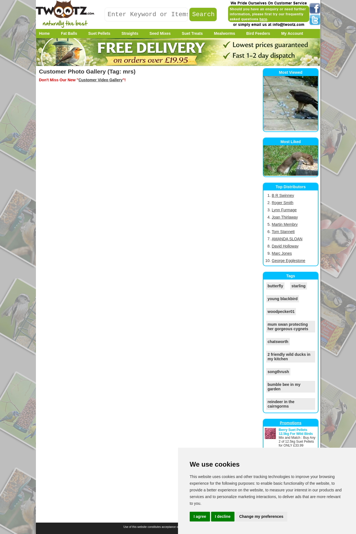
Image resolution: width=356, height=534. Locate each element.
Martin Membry (285, 224)
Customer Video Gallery (100, 80)
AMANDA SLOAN (287, 239)
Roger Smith (282, 202)
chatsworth (278, 341)
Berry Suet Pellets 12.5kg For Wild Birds (296, 432)
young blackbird (283, 299)
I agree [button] (200, 516)
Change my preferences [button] (261, 516)
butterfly (275, 286)
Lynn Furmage (284, 210)
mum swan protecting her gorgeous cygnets (288, 326)
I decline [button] (223, 516)
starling (298, 286)
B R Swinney (283, 195)
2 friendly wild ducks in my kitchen (289, 356)
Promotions (290, 423)
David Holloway (285, 246)
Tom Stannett (283, 231)
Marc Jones (282, 253)
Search (203, 14)
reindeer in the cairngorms (281, 404)
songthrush (278, 371)
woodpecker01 (281, 311)
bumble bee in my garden (284, 386)
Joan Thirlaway (285, 217)
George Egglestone (288, 260)
